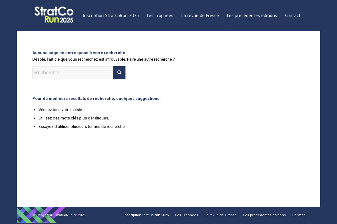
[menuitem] (111, 15)
